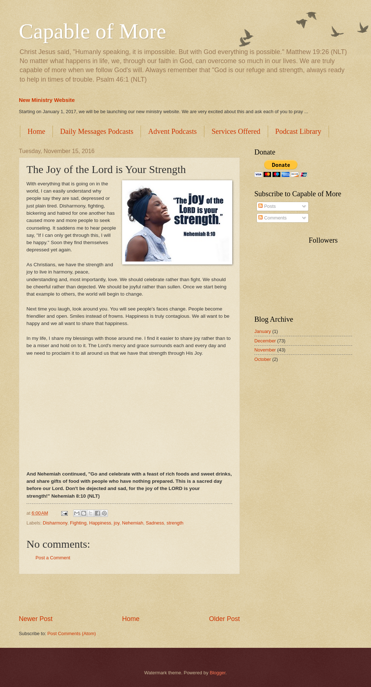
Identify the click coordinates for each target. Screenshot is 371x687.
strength (175, 523)
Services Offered (236, 131)
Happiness (100, 523)
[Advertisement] (129, 594)
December (265, 341)
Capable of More (92, 31)
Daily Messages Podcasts (96, 131)
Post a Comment (53, 557)
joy (117, 523)
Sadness (155, 523)
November (265, 350)
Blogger (218, 672)
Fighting (78, 523)
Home (36, 131)
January (262, 331)
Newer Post (36, 618)
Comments (272, 218)
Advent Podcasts (172, 131)
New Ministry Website (47, 100)
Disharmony (55, 523)
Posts (267, 206)
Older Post (224, 618)
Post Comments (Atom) (71, 633)
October (262, 359)
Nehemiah (132, 523)
